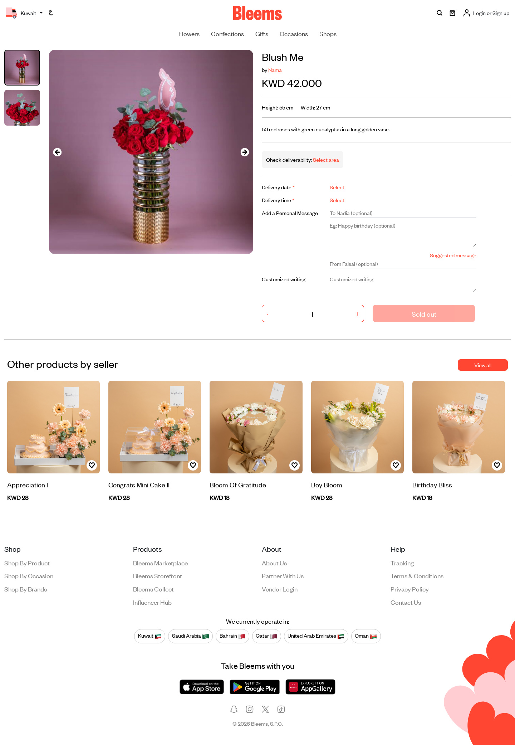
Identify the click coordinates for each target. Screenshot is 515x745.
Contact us (406, 602)
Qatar (266, 636)
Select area (325, 159)
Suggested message (453, 255)
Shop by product (27, 562)
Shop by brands (25, 588)
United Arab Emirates (316, 636)
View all (482, 365)
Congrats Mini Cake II (139, 484)
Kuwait (150, 636)
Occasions (294, 33)
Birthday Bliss (432, 484)
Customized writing (283, 279)
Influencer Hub (152, 602)
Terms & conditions (417, 575)
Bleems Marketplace (160, 562)
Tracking (402, 562)
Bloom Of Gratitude (238, 484)
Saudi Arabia (190, 636)
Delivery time (278, 200)
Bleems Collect (153, 588)
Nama (275, 69)
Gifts (261, 33)
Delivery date (278, 187)
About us (274, 562)
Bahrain (232, 636)
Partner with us (283, 575)
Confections (227, 33)
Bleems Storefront (157, 575)
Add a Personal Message (290, 212)
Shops (328, 33)
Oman (366, 636)
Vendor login (280, 588)
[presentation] (57, 152)
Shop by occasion (28, 575)
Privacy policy (410, 588)
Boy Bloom (326, 484)
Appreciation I (27, 484)
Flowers (189, 33)
